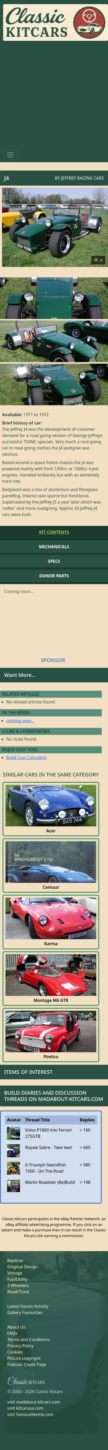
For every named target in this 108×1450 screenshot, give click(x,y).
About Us (16, 1327)
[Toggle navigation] (10, 155)
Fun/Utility (17, 1279)
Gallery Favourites (24, 1312)
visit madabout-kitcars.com (33, 1402)
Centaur (51, 887)
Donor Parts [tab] (54, 576)
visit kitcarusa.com (25, 1408)
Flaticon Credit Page (26, 1364)
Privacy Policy (20, 1346)
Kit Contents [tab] (54, 532)
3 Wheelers (18, 1285)
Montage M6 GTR (51, 1000)
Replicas (15, 1260)
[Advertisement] (49, 96)
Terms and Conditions (28, 1339)
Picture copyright (24, 1358)
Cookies (15, 1352)
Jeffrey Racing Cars (82, 178)
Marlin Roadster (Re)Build (50, 1182)
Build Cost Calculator (26, 757)
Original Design (22, 1267)
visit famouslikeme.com (30, 1414)
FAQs (12, 1333)
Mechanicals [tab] (54, 547)
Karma (51, 943)
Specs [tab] (54, 561)
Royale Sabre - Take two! (48, 1147)
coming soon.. (20, 720)
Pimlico (50, 1056)
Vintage (14, 1273)
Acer (50, 830)
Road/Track (18, 1292)
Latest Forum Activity (27, 1306)
